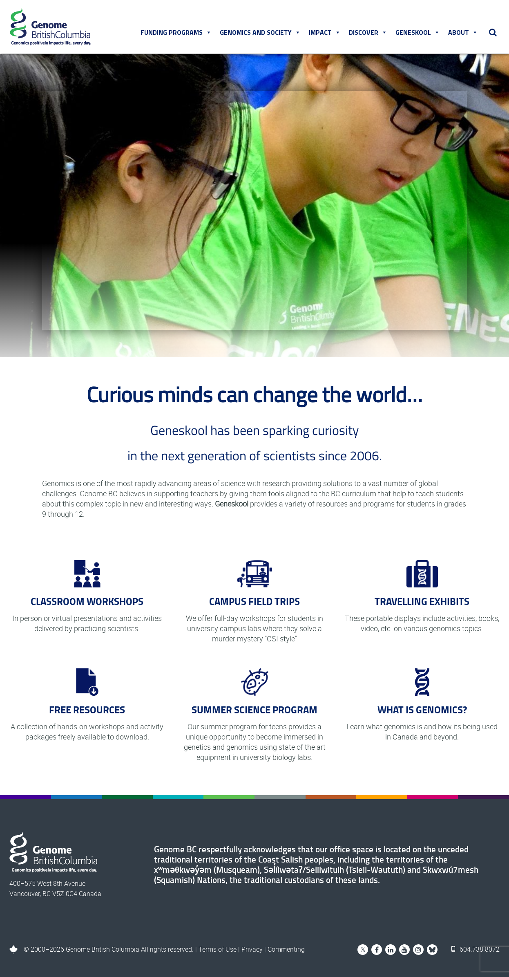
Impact (325, 32)
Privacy (252, 949)
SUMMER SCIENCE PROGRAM (254, 709)
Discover (368, 32)
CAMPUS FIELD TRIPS (254, 601)
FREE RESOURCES (87, 709)
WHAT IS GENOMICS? (422, 709)
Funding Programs (176, 32)
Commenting (286, 949)
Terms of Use (218, 949)
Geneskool (417, 32)
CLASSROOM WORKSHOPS (87, 601)
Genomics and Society (260, 32)
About (463, 32)
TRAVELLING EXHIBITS (422, 601)
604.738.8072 (475, 949)
